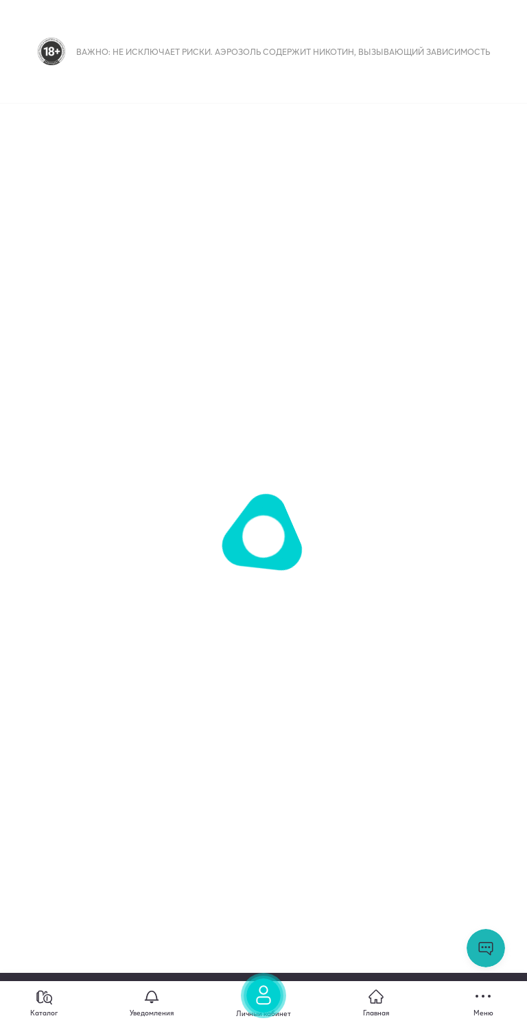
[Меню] (483, 1003)
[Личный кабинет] (263, 999)
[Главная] (376, 1003)
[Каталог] (44, 1003)
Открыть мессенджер (486, 948)
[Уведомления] (151, 1003)
